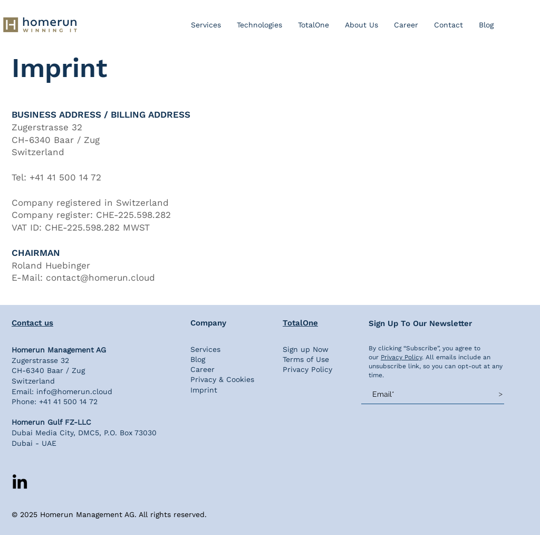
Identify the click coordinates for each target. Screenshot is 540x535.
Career (202, 369)
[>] (500, 394)
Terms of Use (306, 359)
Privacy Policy (307, 369)
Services (205, 349)
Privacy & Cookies (222, 379)
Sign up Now (306, 349)
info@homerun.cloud (74, 391)
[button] (259, 25)
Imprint (203, 390)
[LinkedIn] (19, 481)
